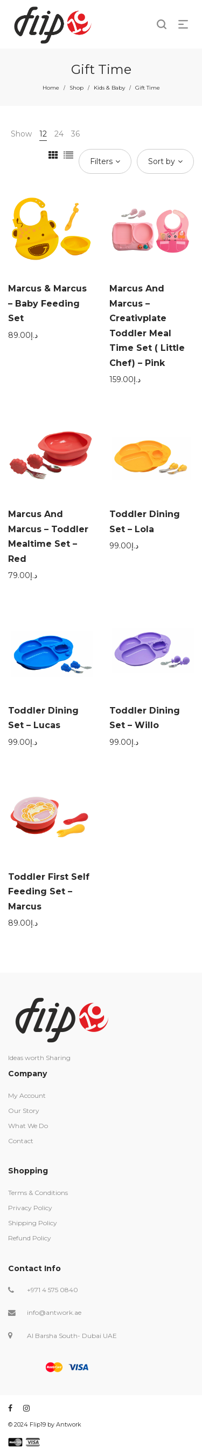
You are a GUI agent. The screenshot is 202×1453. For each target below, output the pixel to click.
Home (51, 87)
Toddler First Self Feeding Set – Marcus (48, 892)
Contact (20, 1141)
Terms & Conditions (38, 1193)
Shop (76, 87)
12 (43, 134)
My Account (27, 1095)
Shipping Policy (32, 1223)
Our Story (23, 1110)
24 (59, 134)
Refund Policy (29, 1238)
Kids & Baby (109, 87)
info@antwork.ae (54, 1312)
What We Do (28, 1126)
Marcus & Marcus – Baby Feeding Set (47, 303)
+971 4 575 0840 (52, 1290)
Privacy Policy (30, 1208)
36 (75, 134)
